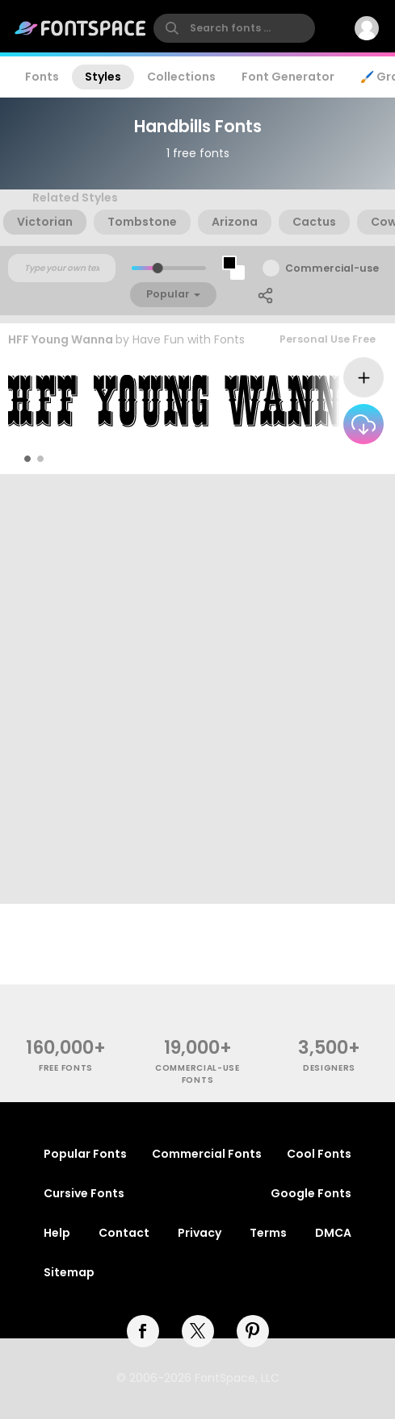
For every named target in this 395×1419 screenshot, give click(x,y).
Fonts (42, 77)
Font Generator (288, 77)
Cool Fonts (319, 1154)
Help (57, 1233)
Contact (124, 1233)
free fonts (66, 1068)
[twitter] (198, 1331)
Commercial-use (332, 268)
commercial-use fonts (197, 1074)
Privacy (199, 1233)
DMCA (333, 1233)
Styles (103, 77)
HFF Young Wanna (60, 339)
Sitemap (69, 1272)
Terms (268, 1233)
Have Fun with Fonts (188, 339)
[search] (234, 28)
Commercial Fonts (207, 1154)
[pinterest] (253, 1331)
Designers (329, 1068)
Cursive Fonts (84, 1193)
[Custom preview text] (62, 268)
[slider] (157, 268)
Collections (181, 77)
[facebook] (143, 1331)
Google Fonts (311, 1193)
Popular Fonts (85, 1154)
